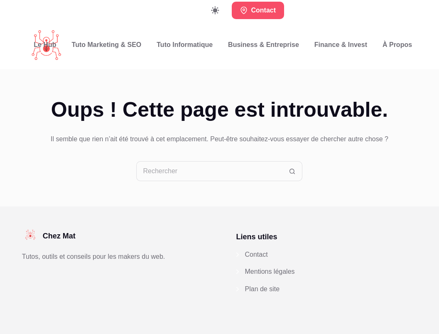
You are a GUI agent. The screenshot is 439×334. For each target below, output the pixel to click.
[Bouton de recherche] (292, 171)
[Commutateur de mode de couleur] (215, 10)
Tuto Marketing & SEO (107, 44)
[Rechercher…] (209, 171)
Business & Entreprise (263, 44)
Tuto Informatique (185, 44)
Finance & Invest (340, 44)
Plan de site (262, 288)
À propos (397, 44)
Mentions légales (270, 271)
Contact (258, 10)
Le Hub (45, 44)
